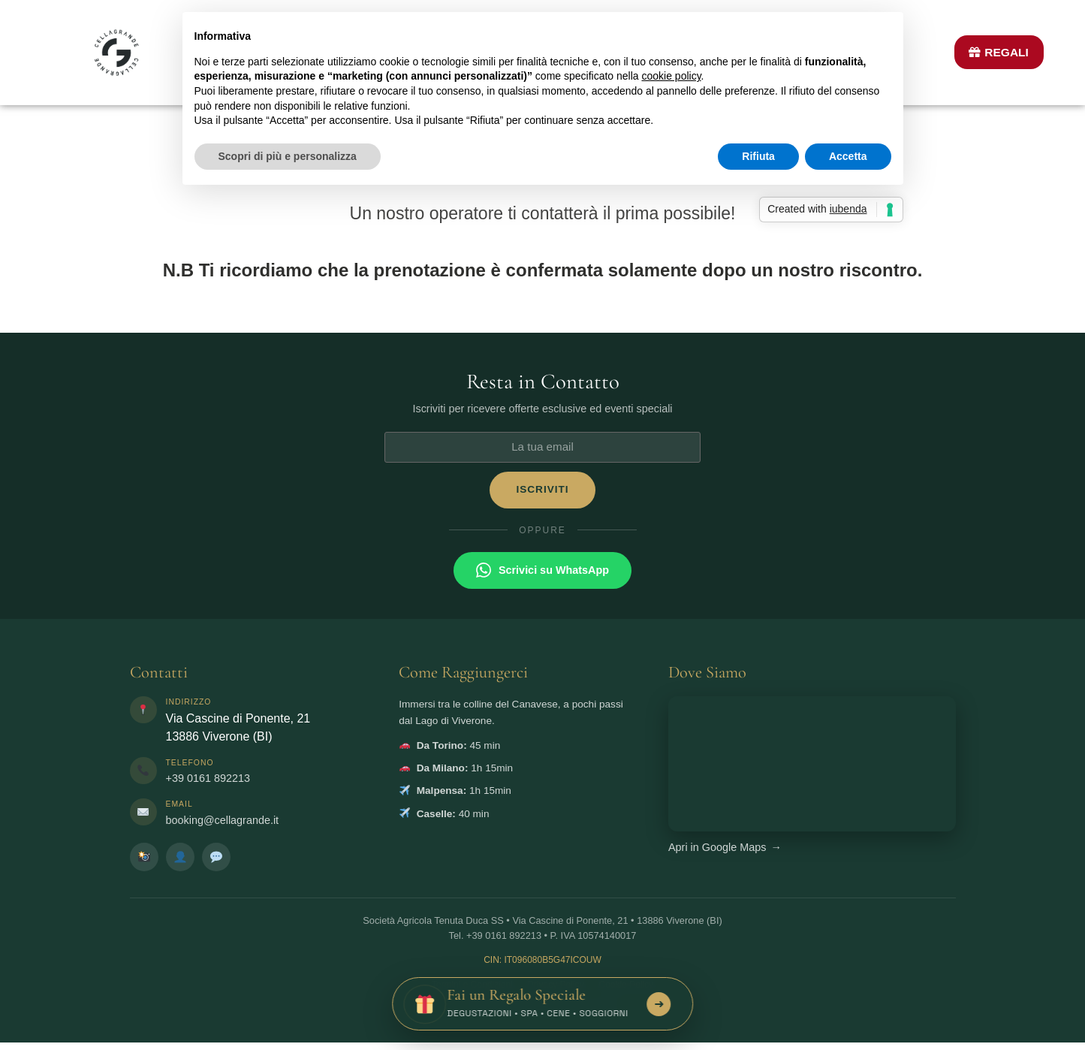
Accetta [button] (848, 156)
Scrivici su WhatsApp (542, 570)
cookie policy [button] (671, 76)
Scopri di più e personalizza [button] (288, 156)
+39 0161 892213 (208, 778)
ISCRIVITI (542, 489)
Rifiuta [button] (758, 156)
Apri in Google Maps (725, 847)
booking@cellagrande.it (222, 820)
